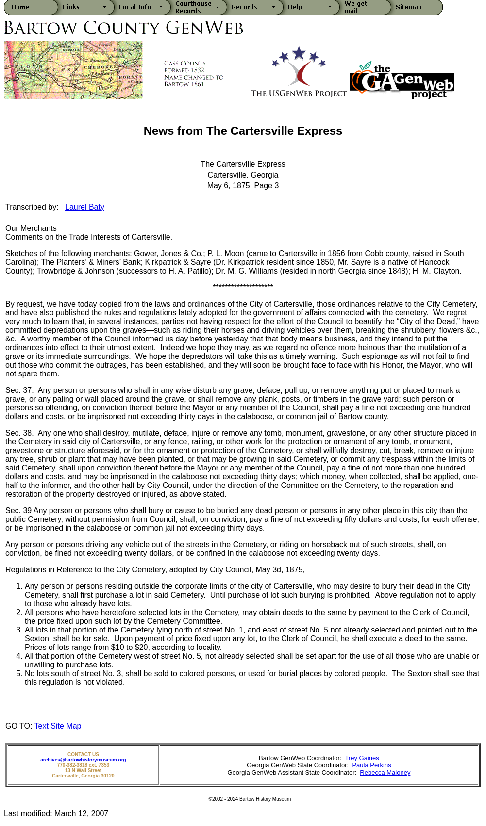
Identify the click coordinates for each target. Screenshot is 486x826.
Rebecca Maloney (385, 772)
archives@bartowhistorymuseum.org (83, 759)
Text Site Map (58, 726)
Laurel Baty (84, 207)
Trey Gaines (362, 757)
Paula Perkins (371, 765)
